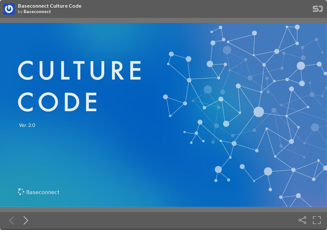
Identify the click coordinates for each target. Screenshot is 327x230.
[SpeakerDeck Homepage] (318, 10)
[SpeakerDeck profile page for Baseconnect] (9, 9)
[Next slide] (24, 220)
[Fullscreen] (317, 220)
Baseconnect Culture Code (49, 5)
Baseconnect (37, 11)
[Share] (302, 220)
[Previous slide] (10, 220)
